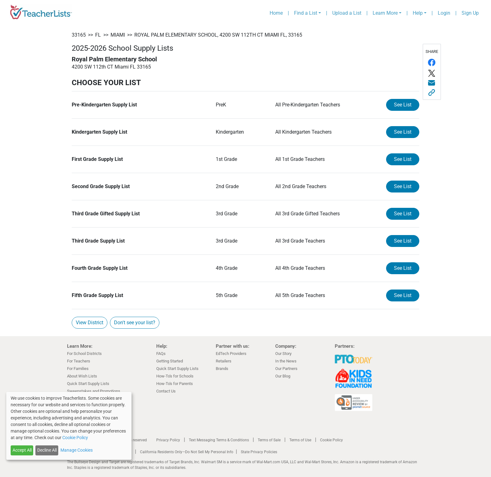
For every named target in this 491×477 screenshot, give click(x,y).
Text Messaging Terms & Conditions (219, 440)
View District (89, 323)
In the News (286, 361)
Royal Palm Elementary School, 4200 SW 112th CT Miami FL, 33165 (218, 35)
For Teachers (78, 361)
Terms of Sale (269, 440)
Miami (118, 35)
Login (444, 13)
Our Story (283, 353)
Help (418, 13)
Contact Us (166, 391)
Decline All (47, 450)
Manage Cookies (76, 450)
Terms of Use (300, 440)
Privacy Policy (168, 440)
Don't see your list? (134, 323)
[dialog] (69, 426)
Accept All (22, 450)
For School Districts (84, 353)
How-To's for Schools (175, 376)
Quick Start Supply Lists (88, 383)
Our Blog (282, 376)
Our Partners (286, 368)
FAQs (161, 353)
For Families (78, 368)
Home (276, 13)
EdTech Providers (231, 353)
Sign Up (470, 13)
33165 (79, 35)
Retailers (223, 361)
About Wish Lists (82, 376)
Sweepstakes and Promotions (93, 391)
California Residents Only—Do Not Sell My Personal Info (186, 452)
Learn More (385, 13)
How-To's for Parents (174, 383)
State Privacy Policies (259, 452)
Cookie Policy (331, 440)
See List (402, 105)
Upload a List (346, 13)
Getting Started (169, 361)
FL (98, 35)
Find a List (305, 13)
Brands (222, 368)
